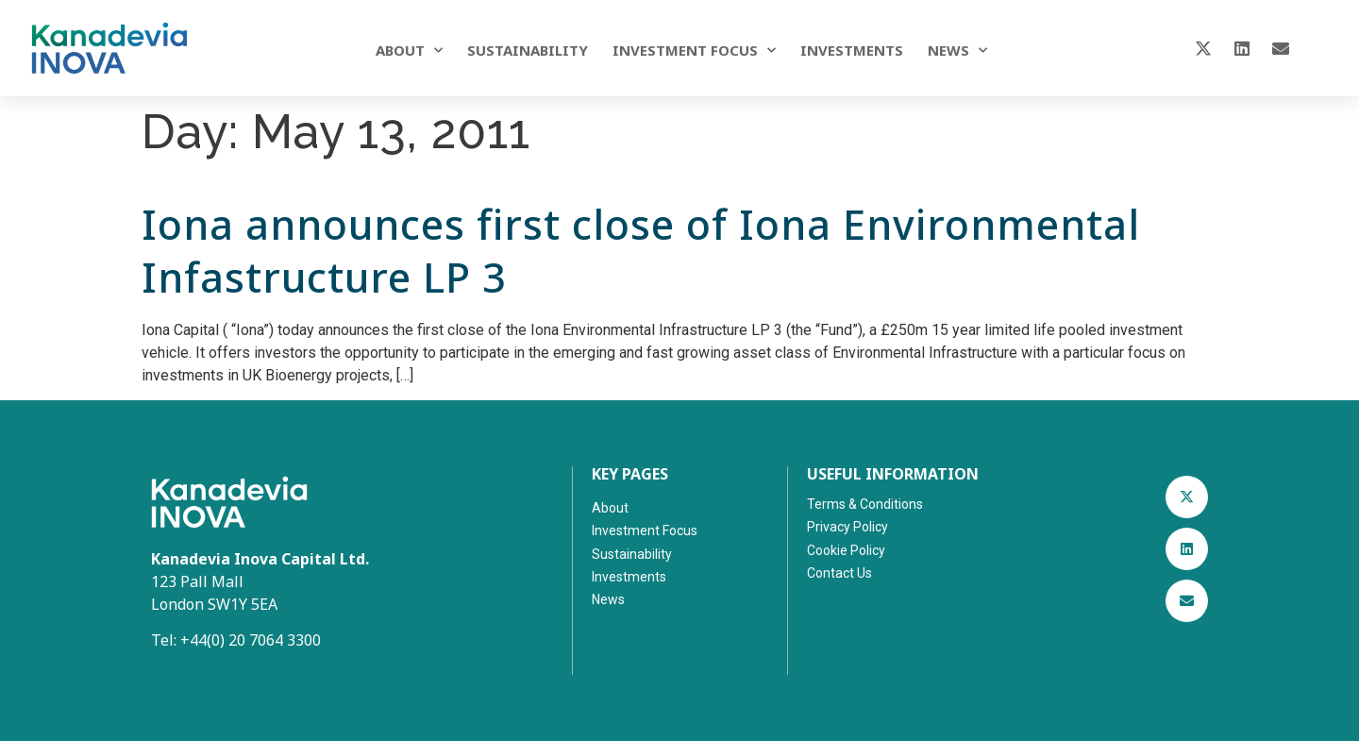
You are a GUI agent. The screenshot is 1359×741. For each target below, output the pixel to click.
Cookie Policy (846, 550)
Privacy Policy (847, 526)
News (957, 50)
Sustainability (527, 50)
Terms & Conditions (865, 504)
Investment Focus (694, 50)
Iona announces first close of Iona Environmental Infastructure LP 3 (641, 250)
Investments (851, 50)
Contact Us (839, 573)
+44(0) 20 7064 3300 (250, 640)
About (409, 50)
